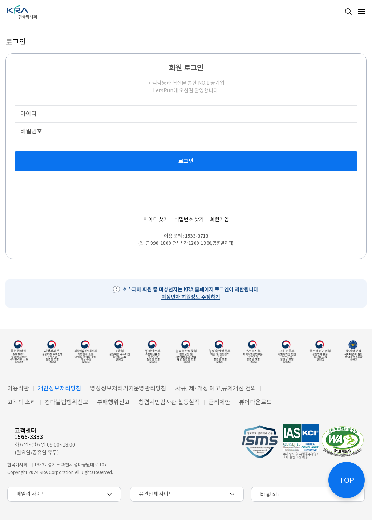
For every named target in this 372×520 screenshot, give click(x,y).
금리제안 (219, 402)
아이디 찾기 (155, 219)
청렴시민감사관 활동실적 (169, 402)
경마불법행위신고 (66, 402)
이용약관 (18, 388)
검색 (348, 11)
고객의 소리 (21, 402)
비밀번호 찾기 (189, 219)
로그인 (186, 161)
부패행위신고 (113, 402)
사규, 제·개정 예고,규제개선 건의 (215, 388)
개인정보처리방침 (59, 388)
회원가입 (219, 219)
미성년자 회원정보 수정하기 (190, 297)
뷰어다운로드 (255, 402)
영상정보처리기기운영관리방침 (128, 388)
